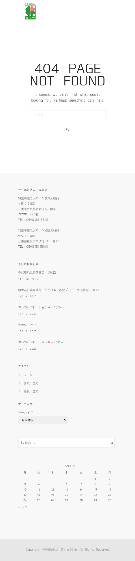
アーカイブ (25, 412)
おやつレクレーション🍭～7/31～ (40, 342)
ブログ (28, 375)
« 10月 (22, 507)
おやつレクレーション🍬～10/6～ (41, 307)
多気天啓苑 (31, 383)
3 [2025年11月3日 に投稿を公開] (25, 484)
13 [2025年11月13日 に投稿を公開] (66, 489)
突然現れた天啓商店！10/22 (37, 272)
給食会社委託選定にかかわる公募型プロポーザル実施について (59, 290)
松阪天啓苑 (31, 391)
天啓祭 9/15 (27, 325)
